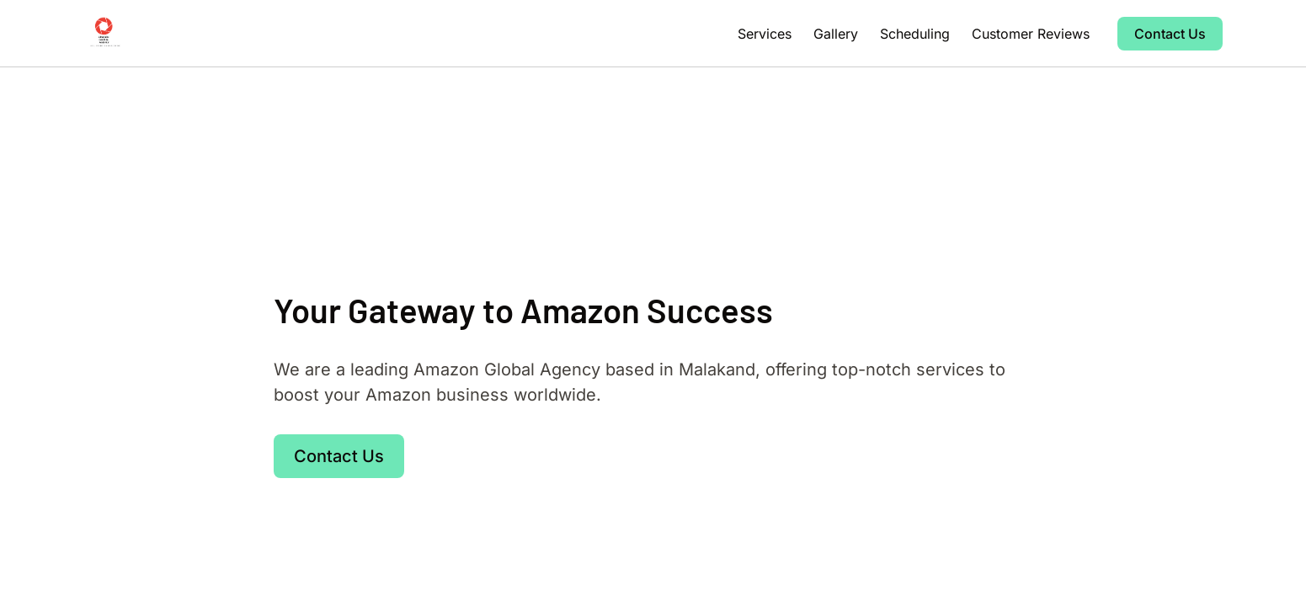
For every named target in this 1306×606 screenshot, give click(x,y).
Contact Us (1170, 33)
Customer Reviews (1031, 33)
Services (765, 33)
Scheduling (915, 33)
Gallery (835, 33)
